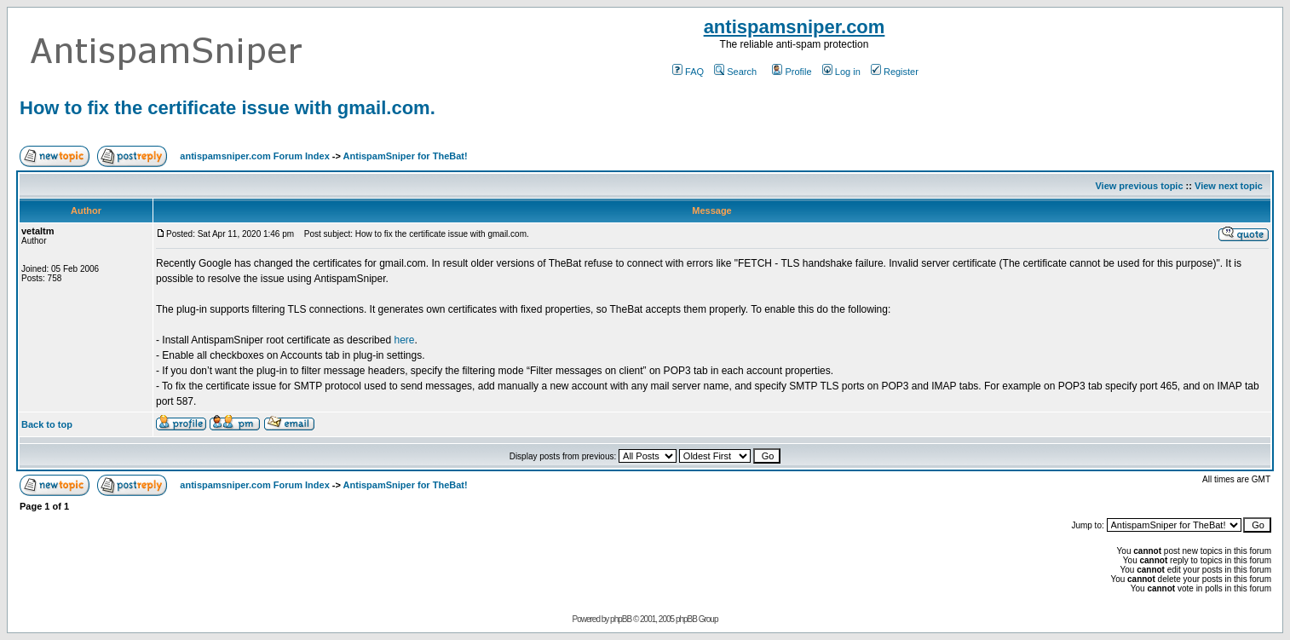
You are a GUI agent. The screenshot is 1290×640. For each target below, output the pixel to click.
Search (735, 71)
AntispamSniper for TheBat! (405, 156)
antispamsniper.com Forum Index (254, 156)
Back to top (46, 424)
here (404, 340)
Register (895, 71)
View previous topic (1139, 186)
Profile (791, 71)
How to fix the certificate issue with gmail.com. (227, 107)
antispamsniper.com (794, 26)
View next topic (1229, 186)
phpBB (620, 619)
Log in (841, 71)
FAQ (688, 71)
